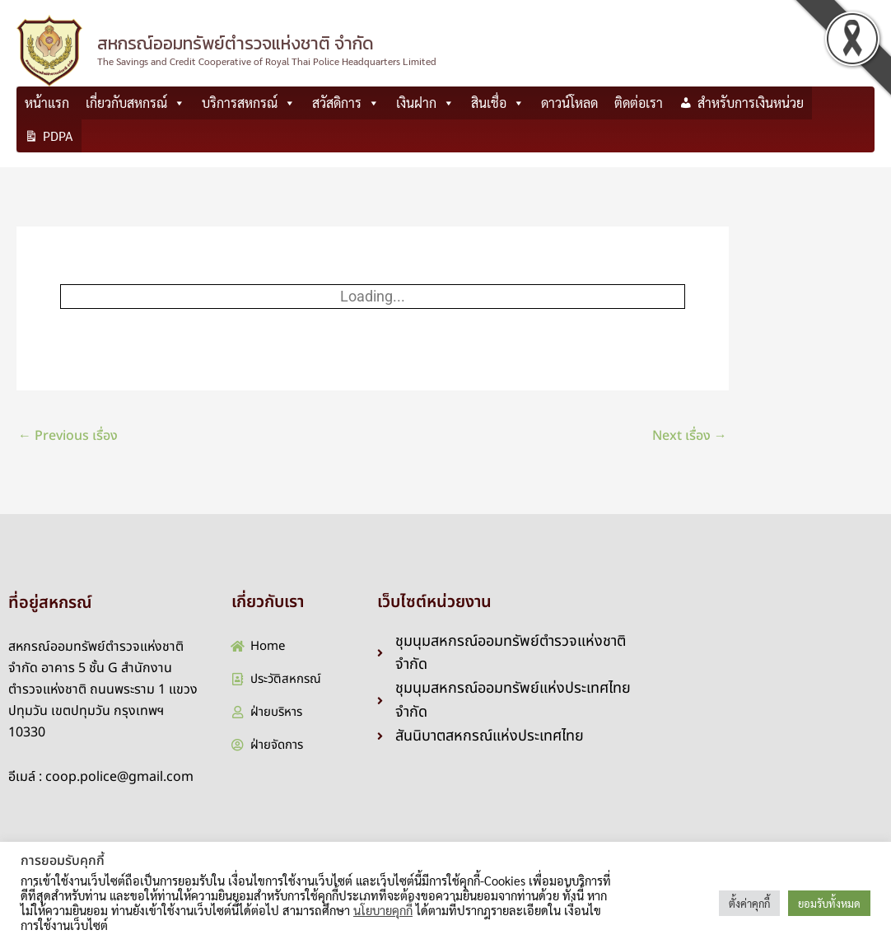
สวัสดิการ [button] (346, 102)
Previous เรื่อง (68, 436)
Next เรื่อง (689, 436)
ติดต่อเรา (638, 102)
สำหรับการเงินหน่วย (750, 102)
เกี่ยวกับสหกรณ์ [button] (135, 102)
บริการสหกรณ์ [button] (249, 102)
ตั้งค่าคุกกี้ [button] (749, 903)
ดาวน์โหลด (569, 102)
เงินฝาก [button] (425, 102)
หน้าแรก (47, 102)
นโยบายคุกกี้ (383, 910)
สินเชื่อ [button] (498, 102)
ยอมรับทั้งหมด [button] (829, 903)
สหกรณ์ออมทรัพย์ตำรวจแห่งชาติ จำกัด (235, 43)
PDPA (58, 135)
